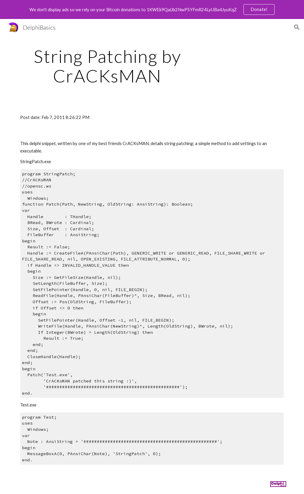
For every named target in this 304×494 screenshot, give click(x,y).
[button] (297, 27)
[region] (152, 9)
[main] (107, 66)
